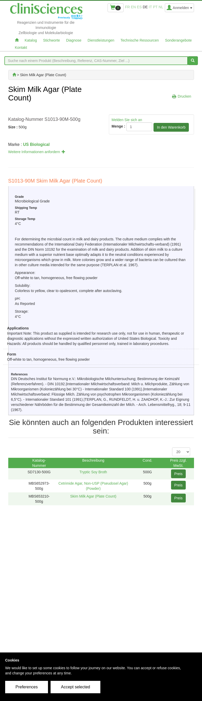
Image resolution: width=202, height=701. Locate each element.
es (139, 7)
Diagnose (73, 40)
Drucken (184, 96)
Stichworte (51, 40)
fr (127, 7)
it (150, 7)
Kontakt (21, 47)
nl (161, 7)
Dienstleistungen (101, 40)
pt (155, 7)
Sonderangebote (178, 40)
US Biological (36, 144)
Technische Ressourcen (139, 40)
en (133, 7)
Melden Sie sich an (127, 120)
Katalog (31, 40)
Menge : (118, 126)
